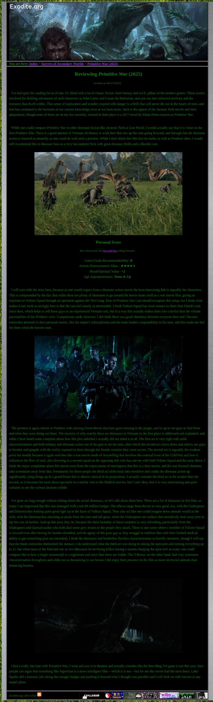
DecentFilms (110, 250)
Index (33, 63)
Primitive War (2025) (102, 63)
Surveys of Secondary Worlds (62, 63)
